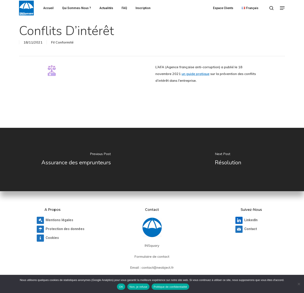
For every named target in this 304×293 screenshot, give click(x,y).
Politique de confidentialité (170, 286)
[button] (282, 8)
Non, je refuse (138, 286)
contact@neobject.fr (157, 267)
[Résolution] (228, 159)
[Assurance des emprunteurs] (76, 159)
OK (121, 286)
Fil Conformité (62, 42)
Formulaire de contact (151, 256)
